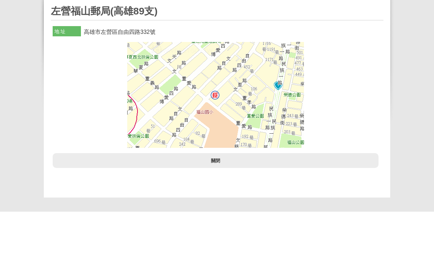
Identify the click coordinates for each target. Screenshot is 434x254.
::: (53, 3)
